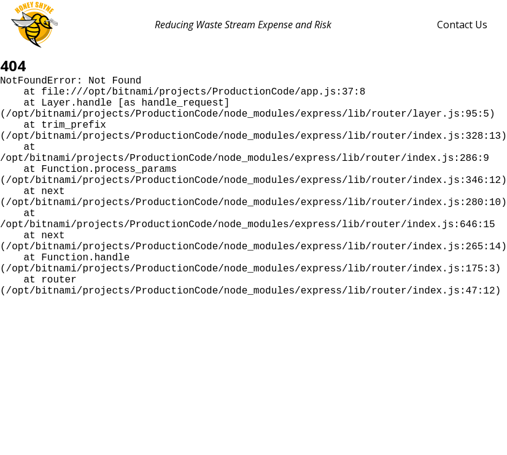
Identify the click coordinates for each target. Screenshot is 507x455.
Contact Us (462, 24)
